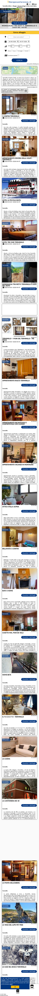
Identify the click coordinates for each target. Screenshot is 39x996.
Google (3, 980)
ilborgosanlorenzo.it (19, 2)
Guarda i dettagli (29, 121)
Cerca (19, 60)
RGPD (11, 984)
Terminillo (5, 97)
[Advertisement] (19, 840)
